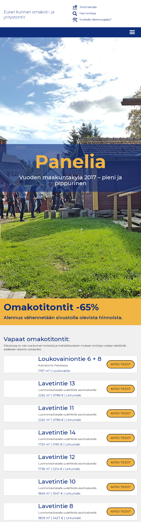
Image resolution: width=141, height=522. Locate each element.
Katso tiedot (121, 364)
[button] (132, 32)
